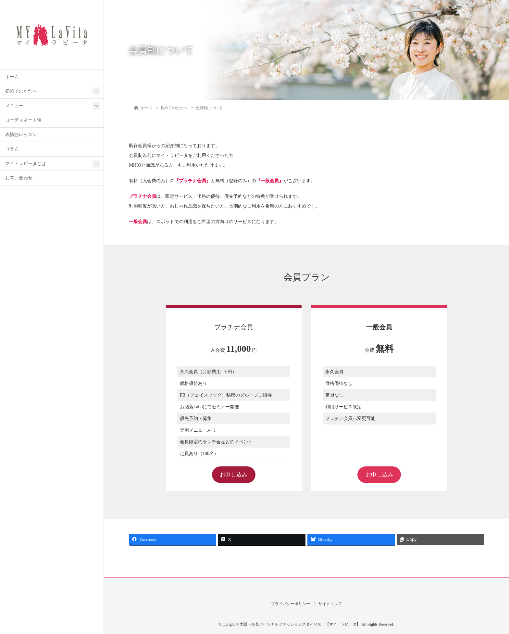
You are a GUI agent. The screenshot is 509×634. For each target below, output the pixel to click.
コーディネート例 (23, 120)
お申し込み (233, 475)
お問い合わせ (18, 177)
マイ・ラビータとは (25, 163)
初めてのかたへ (21, 91)
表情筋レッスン (21, 134)
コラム (12, 148)
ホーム (12, 76)
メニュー (14, 105)
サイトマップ (330, 604)
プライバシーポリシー (290, 604)
